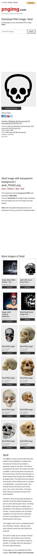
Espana (15, 2)
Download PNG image (11, 108)
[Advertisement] (18, 53)
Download (9, 287)
